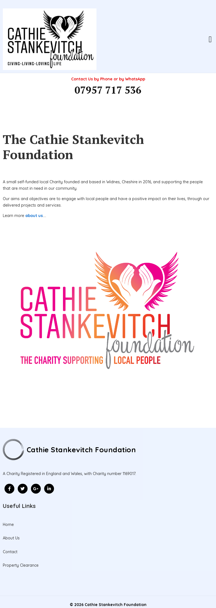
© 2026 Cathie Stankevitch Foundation (108, 596)
